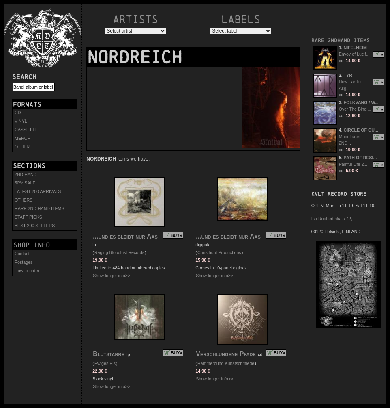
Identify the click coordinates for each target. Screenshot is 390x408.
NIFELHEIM (355, 47)
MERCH (22, 138)
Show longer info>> (111, 275)
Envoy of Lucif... (354, 54)
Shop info (31, 245)
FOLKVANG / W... (361, 102)
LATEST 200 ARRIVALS (38, 191)
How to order (27, 270)
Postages (23, 262)
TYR (348, 75)
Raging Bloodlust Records (119, 252)
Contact (22, 253)
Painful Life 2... (353, 164)
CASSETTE (26, 129)
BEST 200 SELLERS (35, 225)
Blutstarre (108, 353)
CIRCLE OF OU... (361, 130)
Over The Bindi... (355, 108)
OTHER (22, 146)
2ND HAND (25, 174)
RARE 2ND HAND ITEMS (39, 208)
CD (18, 112)
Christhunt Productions (219, 252)
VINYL (21, 121)
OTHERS (23, 199)
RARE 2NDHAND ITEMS (340, 40)
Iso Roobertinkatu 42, (331, 218)
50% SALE (25, 182)
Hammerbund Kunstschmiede (225, 363)
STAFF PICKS (28, 217)
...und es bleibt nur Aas (125, 236)
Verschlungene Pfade (225, 353)
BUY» (176, 235)
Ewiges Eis (105, 363)
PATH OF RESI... (360, 157)
